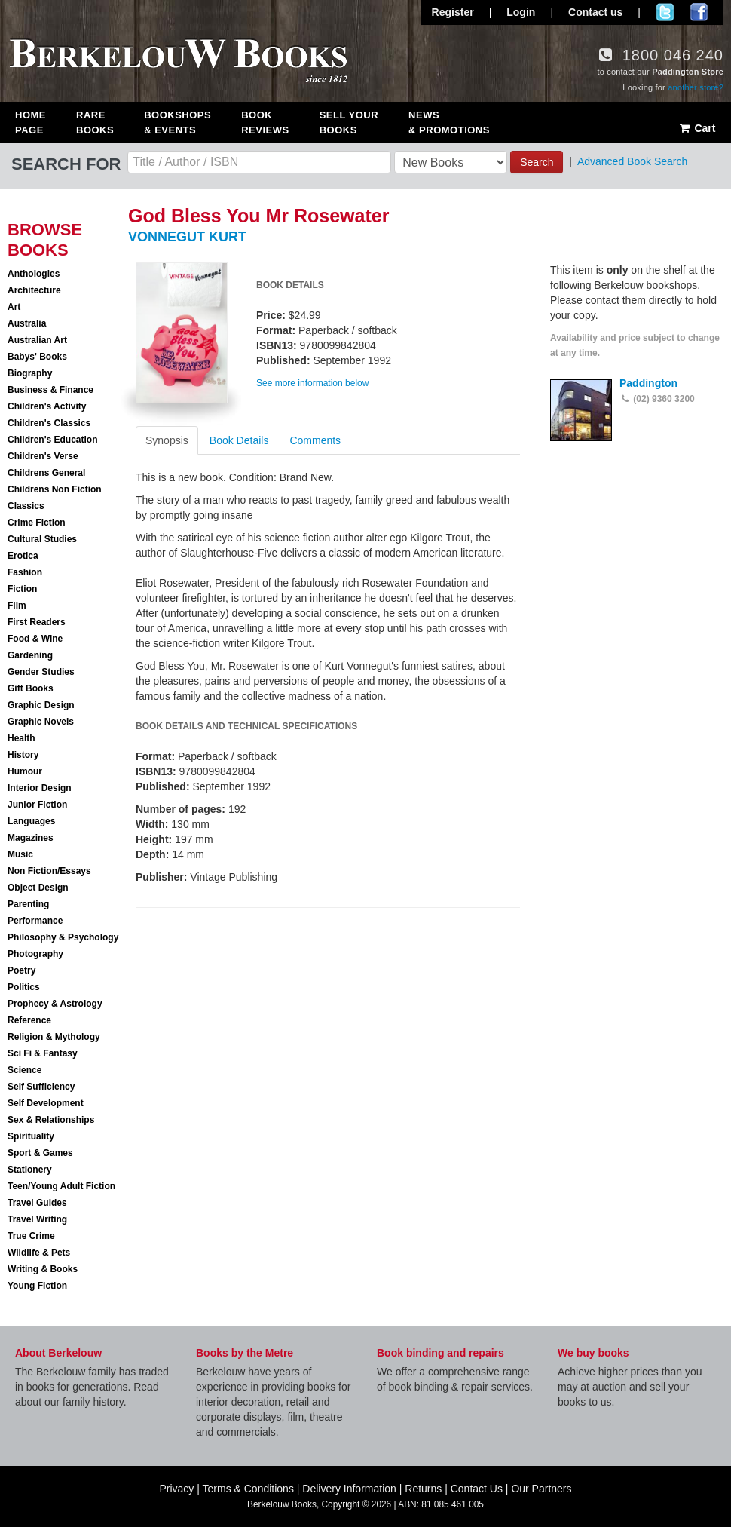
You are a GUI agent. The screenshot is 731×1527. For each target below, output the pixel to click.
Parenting (28, 904)
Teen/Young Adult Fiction (61, 1186)
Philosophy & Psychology (63, 937)
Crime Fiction (37, 522)
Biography (30, 373)
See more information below (312, 383)
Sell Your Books (349, 122)
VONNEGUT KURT (187, 236)
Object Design (38, 887)
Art (14, 307)
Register (453, 12)
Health (21, 738)
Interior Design (40, 788)
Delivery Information (349, 1489)
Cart (696, 128)
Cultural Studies (42, 539)
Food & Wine (35, 638)
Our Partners (541, 1489)
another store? (695, 87)
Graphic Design (41, 705)
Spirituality (31, 1136)
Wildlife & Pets (39, 1252)
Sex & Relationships (51, 1120)
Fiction (22, 589)
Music (20, 854)
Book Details (239, 440)
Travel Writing (37, 1219)
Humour (25, 771)
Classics (26, 506)
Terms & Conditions (248, 1489)
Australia (27, 323)
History (23, 755)
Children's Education (53, 439)
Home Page (30, 122)
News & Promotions (449, 122)
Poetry (21, 970)
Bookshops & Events (177, 122)
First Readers (37, 622)
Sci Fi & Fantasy (43, 1053)
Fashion (25, 572)
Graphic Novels (41, 721)
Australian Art (37, 340)
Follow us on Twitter (665, 12)
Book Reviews (265, 122)
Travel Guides (37, 1202)
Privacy (176, 1489)
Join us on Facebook (699, 12)
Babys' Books (37, 356)
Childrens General (46, 473)
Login (520, 12)
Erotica (23, 555)
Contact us (595, 12)
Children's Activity (47, 406)
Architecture (34, 290)
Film (17, 605)
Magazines (31, 837)
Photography (35, 954)
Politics (24, 987)
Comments (315, 440)
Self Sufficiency (41, 1086)
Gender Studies (41, 672)
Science (24, 1070)
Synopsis (166, 440)
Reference (29, 1020)
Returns (423, 1489)
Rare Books (95, 122)
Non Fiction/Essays (49, 871)
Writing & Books (43, 1269)
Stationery (30, 1169)
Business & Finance (50, 390)
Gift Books (31, 688)
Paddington (648, 383)
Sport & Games (40, 1153)
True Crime (31, 1236)
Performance (35, 920)
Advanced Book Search (632, 161)
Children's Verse (43, 456)
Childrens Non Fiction (55, 489)
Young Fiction (37, 1285)
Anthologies (34, 273)
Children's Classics (49, 423)
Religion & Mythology (54, 1037)
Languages (31, 821)
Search (536, 162)
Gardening (30, 655)
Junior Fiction (37, 804)
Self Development (46, 1103)
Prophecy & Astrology (55, 1003)
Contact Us (477, 1489)
